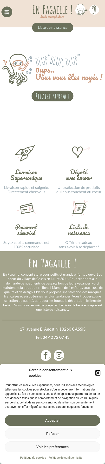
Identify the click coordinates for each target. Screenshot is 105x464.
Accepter (52, 420)
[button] (97, 373)
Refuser (52, 434)
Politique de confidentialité (65, 457)
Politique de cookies (33, 457)
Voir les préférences (52, 447)
